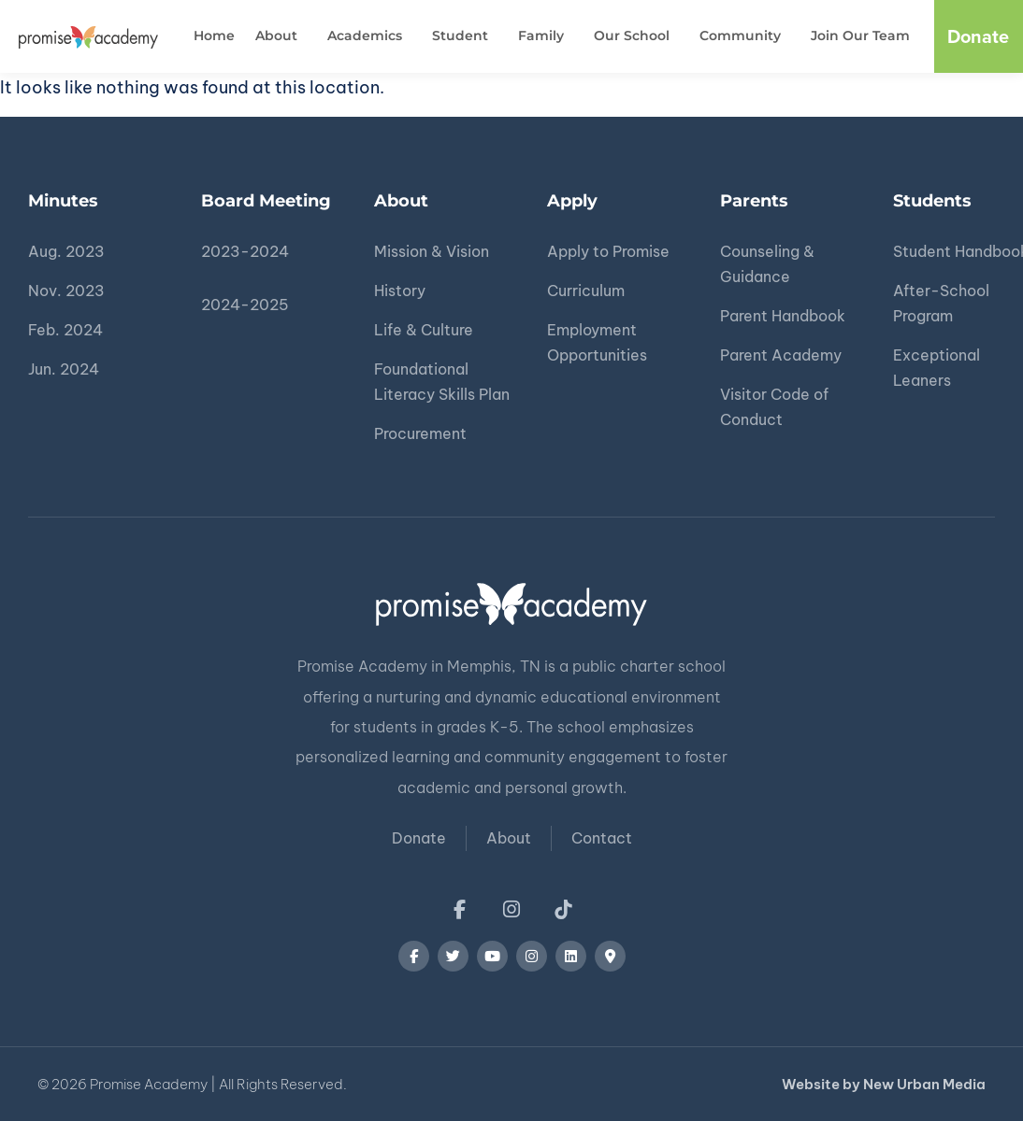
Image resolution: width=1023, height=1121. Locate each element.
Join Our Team (860, 35)
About (281, 36)
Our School (636, 36)
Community (744, 36)
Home (214, 35)
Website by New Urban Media (884, 1084)
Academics (369, 36)
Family (545, 36)
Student (464, 36)
